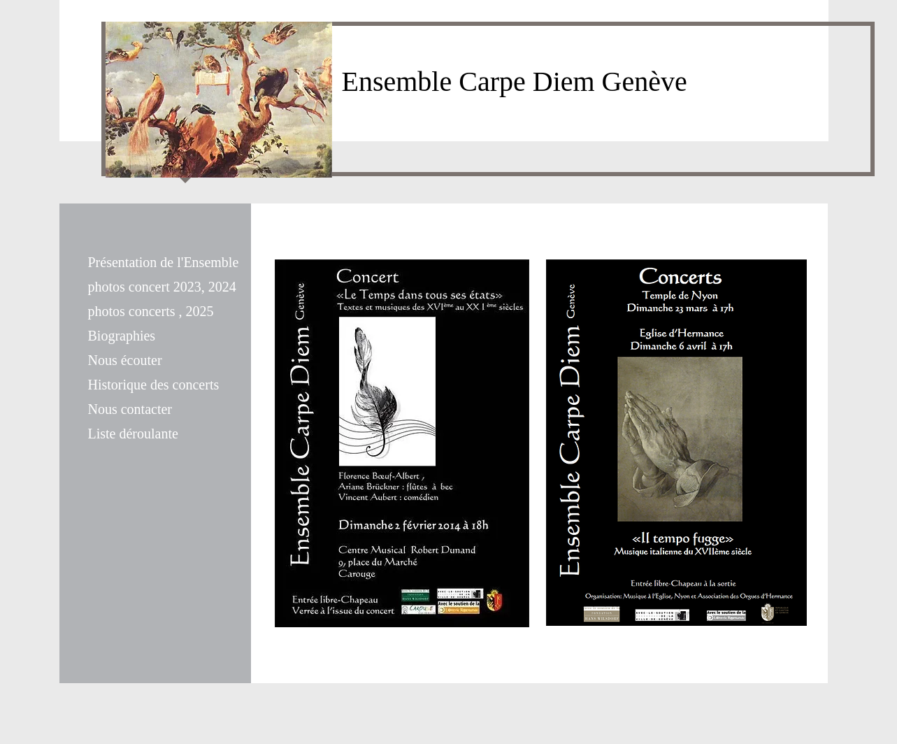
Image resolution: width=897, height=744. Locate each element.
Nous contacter (130, 409)
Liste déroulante (133, 433)
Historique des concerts (154, 384)
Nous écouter (125, 360)
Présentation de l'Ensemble (163, 262)
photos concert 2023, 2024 (162, 286)
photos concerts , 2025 (151, 311)
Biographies (122, 335)
